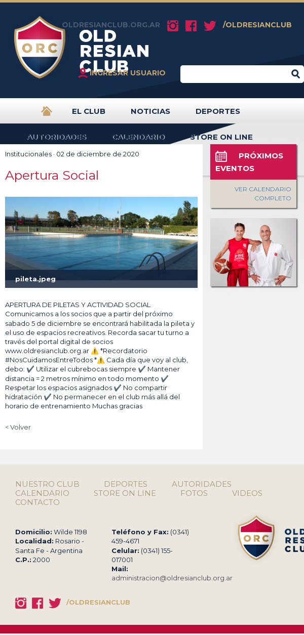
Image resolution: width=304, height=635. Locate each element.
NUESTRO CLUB (47, 484)
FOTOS (194, 493)
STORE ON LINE (221, 141)
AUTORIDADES (56, 141)
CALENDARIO (138, 141)
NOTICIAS (150, 115)
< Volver (18, 427)
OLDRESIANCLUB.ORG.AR (111, 24)
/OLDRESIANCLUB (257, 24)
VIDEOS (247, 493)
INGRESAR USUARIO (128, 72)
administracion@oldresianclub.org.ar (172, 578)
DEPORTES (218, 115)
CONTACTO (37, 502)
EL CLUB (88, 115)
